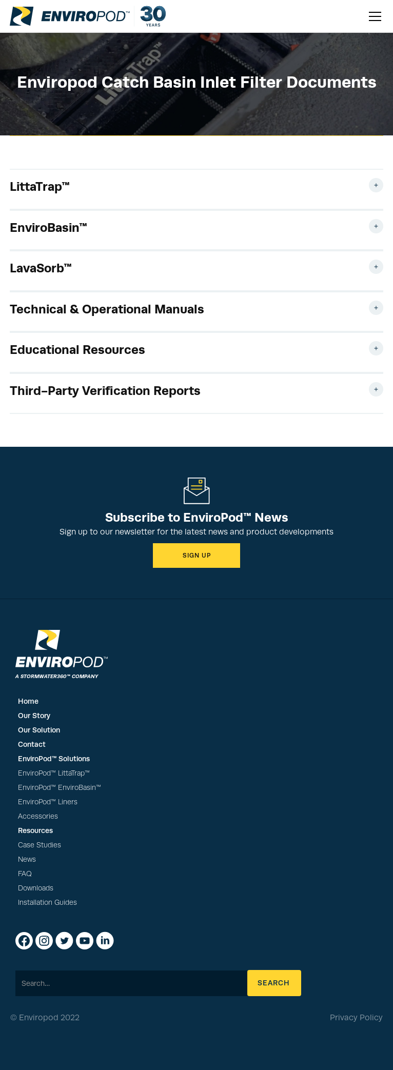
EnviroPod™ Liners (47, 802)
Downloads (35, 888)
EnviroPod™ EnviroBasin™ (59, 787)
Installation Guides (47, 902)
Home (28, 701)
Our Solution (39, 730)
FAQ (25, 874)
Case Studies (39, 845)
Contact (32, 744)
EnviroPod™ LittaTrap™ (54, 773)
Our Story (34, 715)
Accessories (38, 816)
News (27, 859)
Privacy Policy (356, 1017)
